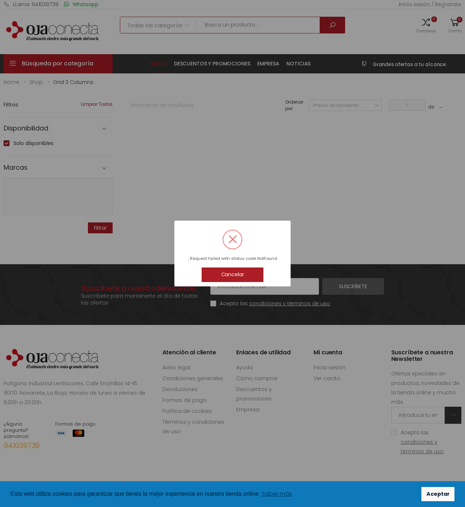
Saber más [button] (277, 494)
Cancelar (232, 274)
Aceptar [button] (438, 494)
